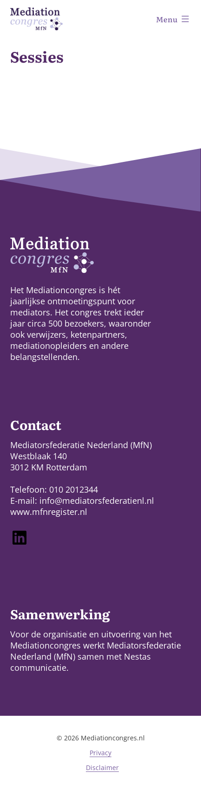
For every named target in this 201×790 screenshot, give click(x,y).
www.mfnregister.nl (48, 511)
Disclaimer (102, 767)
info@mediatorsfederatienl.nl (96, 500)
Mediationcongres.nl (113, 737)
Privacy (100, 752)
